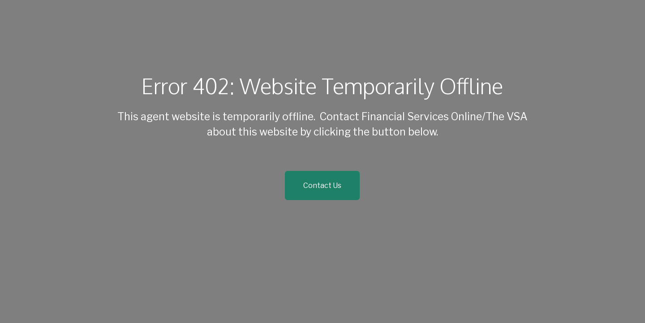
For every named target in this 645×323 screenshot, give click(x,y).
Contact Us (322, 185)
